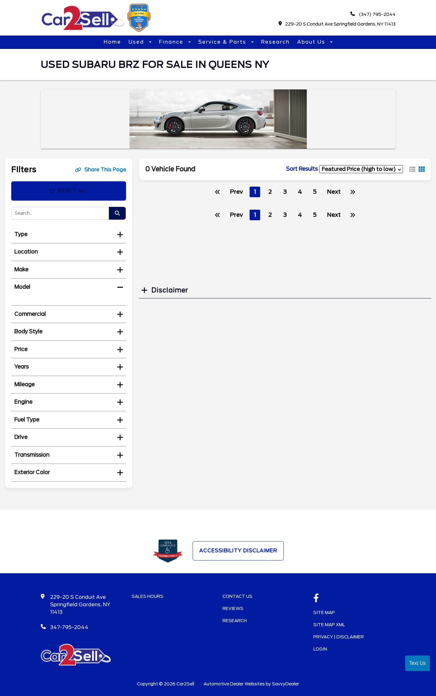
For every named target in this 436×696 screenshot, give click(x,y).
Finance (172, 42)
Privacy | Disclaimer (338, 636)
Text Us (417, 663)
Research (275, 42)
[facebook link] (316, 598)
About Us (312, 42)
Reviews (233, 608)
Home (112, 42)
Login (320, 648)
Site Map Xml (329, 624)
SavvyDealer (285, 683)
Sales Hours (147, 596)
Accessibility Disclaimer (238, 551)
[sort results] (361, 169)
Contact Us (237, 596)
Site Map (324, 612)
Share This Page (100, 170)
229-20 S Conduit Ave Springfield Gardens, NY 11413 (337, 23)
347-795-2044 (69, 627)
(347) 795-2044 (373, 14)
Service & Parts (223, 42)
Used (137, 42)
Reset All (68, 191)
